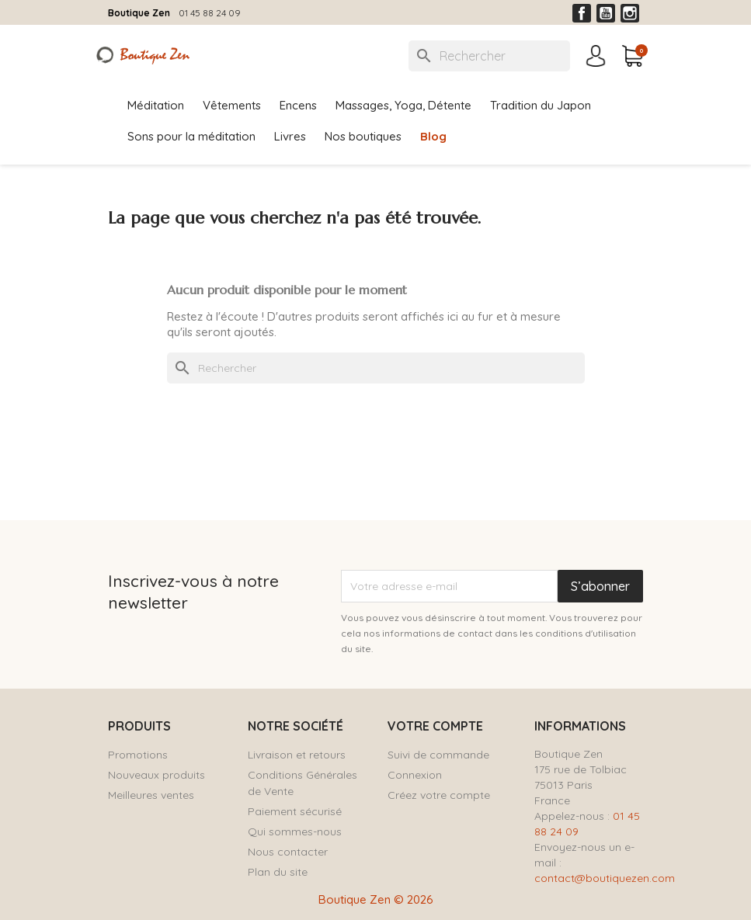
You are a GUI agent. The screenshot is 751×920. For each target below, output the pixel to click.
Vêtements (232, 105)
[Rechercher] (489, 55)
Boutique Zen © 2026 (375, 899)
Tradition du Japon (540, 105)
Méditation (155, 105)
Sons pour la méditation (191, 136)
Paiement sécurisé (295, 811)
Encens (298, 105)
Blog (433, 136)
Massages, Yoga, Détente (403, 105)
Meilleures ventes (151, 795)
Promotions (138, 755)
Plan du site (278, 872)
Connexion (415, 775)
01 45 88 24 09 (210, 13)
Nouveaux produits (156, 775)
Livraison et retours (297, 755)
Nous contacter (288, 852)
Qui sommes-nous (295, 831)
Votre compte (435, 726)
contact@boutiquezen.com (604, 878)
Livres (290, 136)
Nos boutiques (363, 136)
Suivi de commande (438, 755)
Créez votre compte (439, 795)
